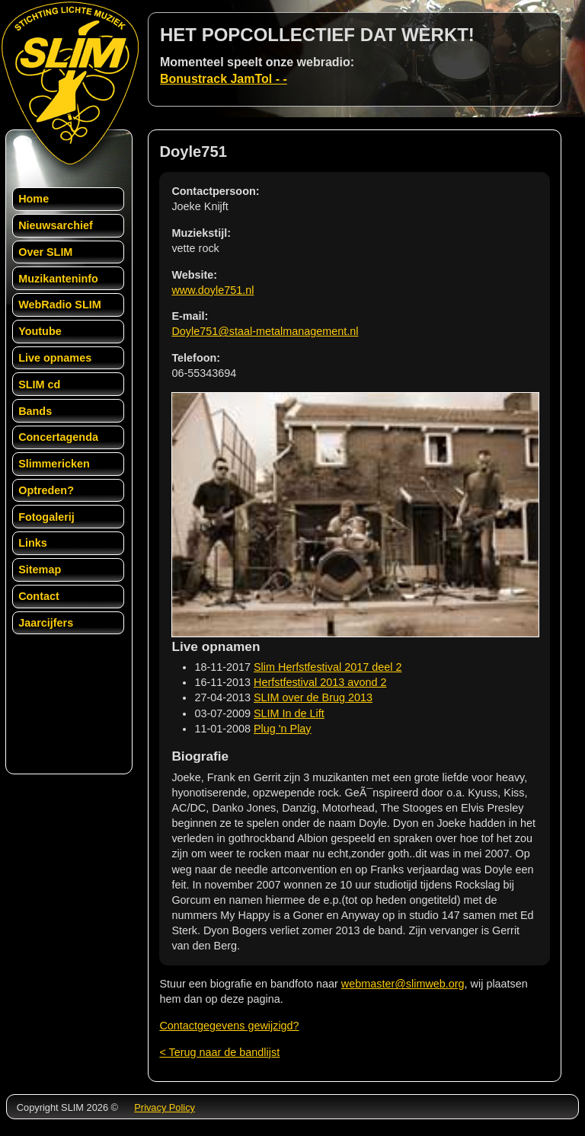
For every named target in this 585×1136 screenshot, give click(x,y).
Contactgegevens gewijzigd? (229, 1026)
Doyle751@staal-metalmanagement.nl (264, 331)
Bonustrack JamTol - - (223, 78)
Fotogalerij (46, 517)
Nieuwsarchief (55, 225)
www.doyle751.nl (212, 290)
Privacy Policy (164, 1107)
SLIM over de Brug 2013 (313, 697)
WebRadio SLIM (59, 304)
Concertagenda (58, 437)
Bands (35, 411)
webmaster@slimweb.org (403, 984)
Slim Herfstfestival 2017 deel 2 (327, 667)
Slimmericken (54, 464)
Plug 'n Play (283, 729)
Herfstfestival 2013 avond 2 (320, 682)
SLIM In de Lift (289, 713)
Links (32, 543)
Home (33, 199)
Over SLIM (45, 252)
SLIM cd (39, 384)
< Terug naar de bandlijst (219, 1052)
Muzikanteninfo (58, 279)
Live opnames (54, 358)
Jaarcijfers (45, 623)
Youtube (40, 331)
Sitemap (39, 569)
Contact (38, 596)
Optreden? (46, 490)
